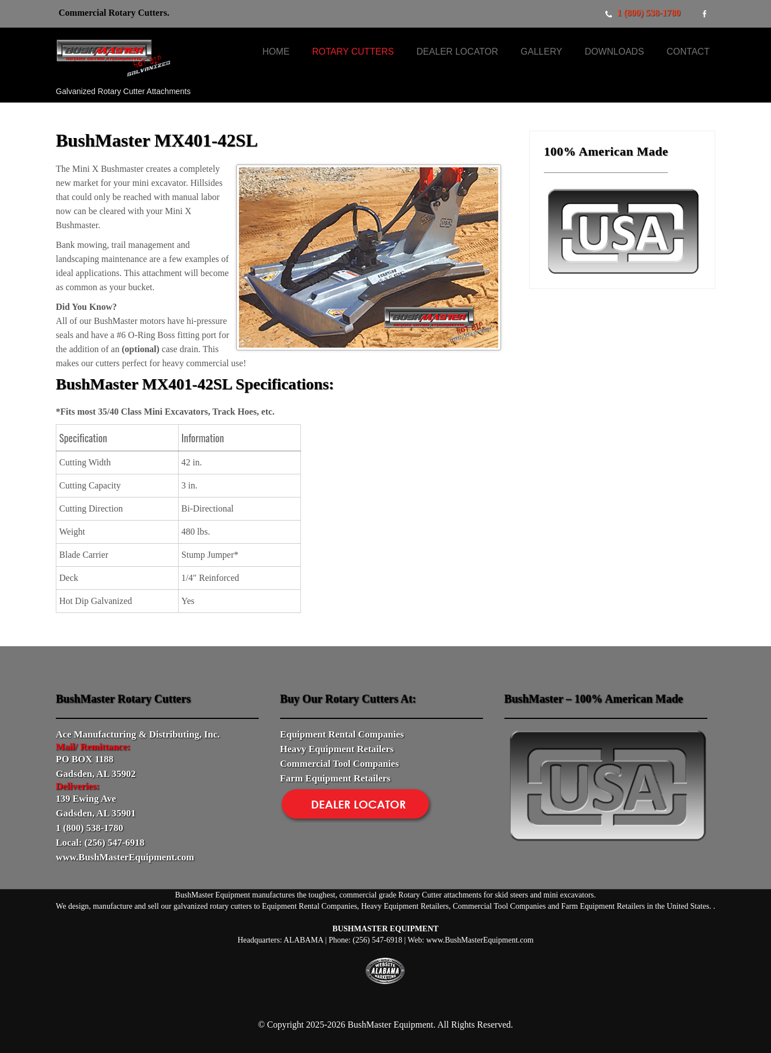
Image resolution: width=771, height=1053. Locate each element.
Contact (688, 51)
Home (276, 51)
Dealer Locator (457, 51)
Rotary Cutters (353, 51)
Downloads (614, 51)
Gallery (541, 51)
